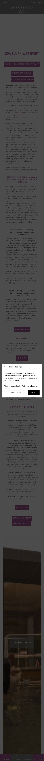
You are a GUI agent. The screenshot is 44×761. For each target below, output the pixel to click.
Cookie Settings (15, 392)
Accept (33, 392)
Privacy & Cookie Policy (17, 386)
